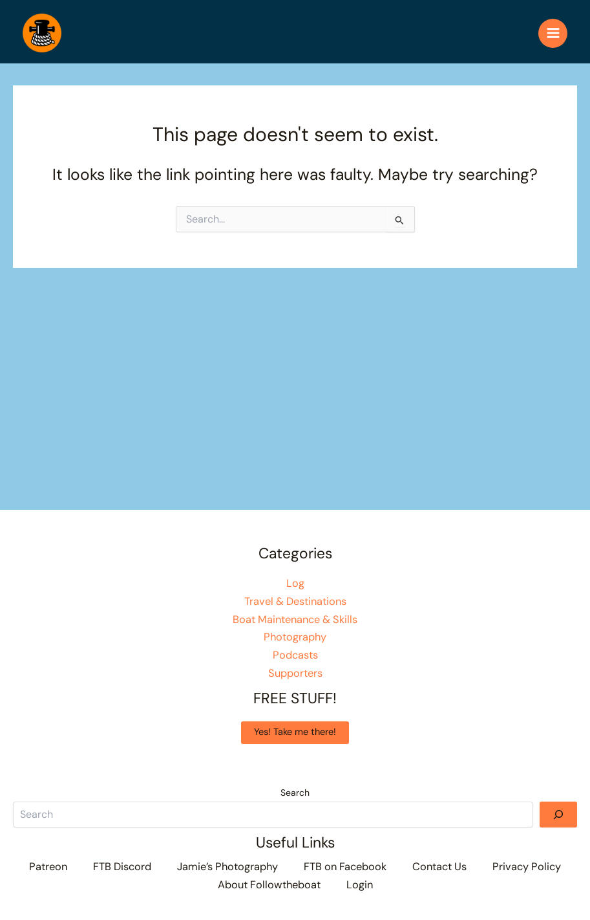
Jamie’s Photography (227, 866)
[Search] (558, 814)
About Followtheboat (269, 885)
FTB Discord (122, 866)
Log (295, 583)
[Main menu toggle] (552, 33)
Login (359, 885)
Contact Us (439, 866)
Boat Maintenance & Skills (295, 619)
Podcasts (295, 655)
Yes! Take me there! (295, 732)
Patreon (48, 866)
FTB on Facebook (345, 866)
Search (295, 792)
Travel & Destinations (295, 601)
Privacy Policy (526, 866)
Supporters (295, 673)
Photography (295, 637)
